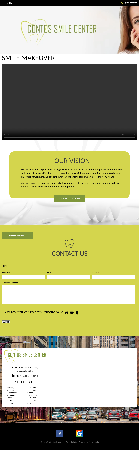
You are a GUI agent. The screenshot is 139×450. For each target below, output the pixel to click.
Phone (95, 272)
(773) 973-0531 (29, 376)
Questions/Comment (11, 283)
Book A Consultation (69, 198)
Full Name (7, 272)
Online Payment (17, 235)
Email (50, 272)
